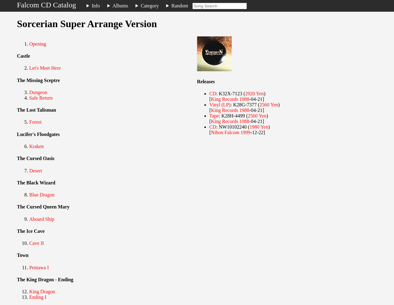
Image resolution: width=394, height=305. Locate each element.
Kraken (36, 146)
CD (212, 93)
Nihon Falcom (225, 132)
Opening (37, 44)
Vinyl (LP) (220, 104)
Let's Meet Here (45, 68)
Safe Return (41, 98)
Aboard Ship (41, 219)
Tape (214, 115)
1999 (245, 132)
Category (150, 5)
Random (179, 5)
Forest (35, 122)
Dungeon (38, 92)
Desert (35, 170)
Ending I (37, 297)
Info (96, 5)
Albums (120, 5)
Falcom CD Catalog (46, 5)
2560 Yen (268, 104)
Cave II (36, 243)
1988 (244, 99)
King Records (224, 99)
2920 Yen (254, 93)
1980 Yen (259, 127)
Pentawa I (39, 267)
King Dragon (42, 291)
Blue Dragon (41, 194)
